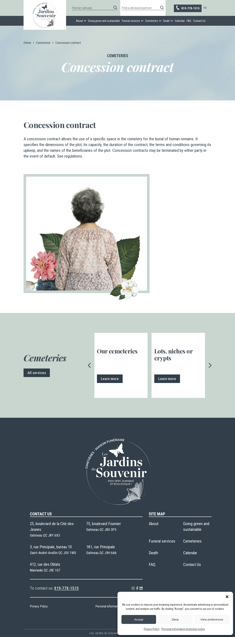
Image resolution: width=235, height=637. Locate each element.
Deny (175, 619)
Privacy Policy (151, 629)
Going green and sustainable (104, 20)
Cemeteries (151, 20)
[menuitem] (205, 8)
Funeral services (131, 20)
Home (27, 43)
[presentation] (89, 365)
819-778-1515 (187, 8)
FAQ (189, 20)
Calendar (180, 20)
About (79, 20)
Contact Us (199, 20)
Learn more (110, 378)
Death (166, 20)
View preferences (211, 619)
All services (36, 372)
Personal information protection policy (183, 629)
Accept (138, 619)
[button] (227, 597)
